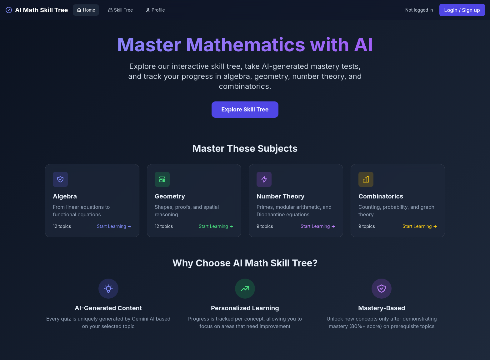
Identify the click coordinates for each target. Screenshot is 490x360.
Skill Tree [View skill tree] (120, 10)
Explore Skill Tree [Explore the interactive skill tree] (245, 109)
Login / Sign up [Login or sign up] (462, 10)
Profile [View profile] (155, 10)
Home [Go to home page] (86, 10)
